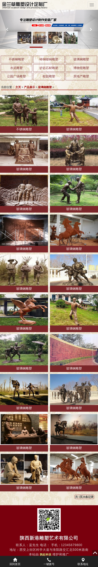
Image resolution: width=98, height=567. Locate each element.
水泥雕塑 (16, 68)
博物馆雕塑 (81, 68)
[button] (7, 29)
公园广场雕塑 (16, 76)
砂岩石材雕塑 (48, 68)
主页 (18, 87)
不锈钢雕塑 (16, 59)
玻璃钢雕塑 (81, 59)
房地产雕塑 (81, 76)
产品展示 (29, 87)
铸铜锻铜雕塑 (48, 59)
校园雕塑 (49, 76)
